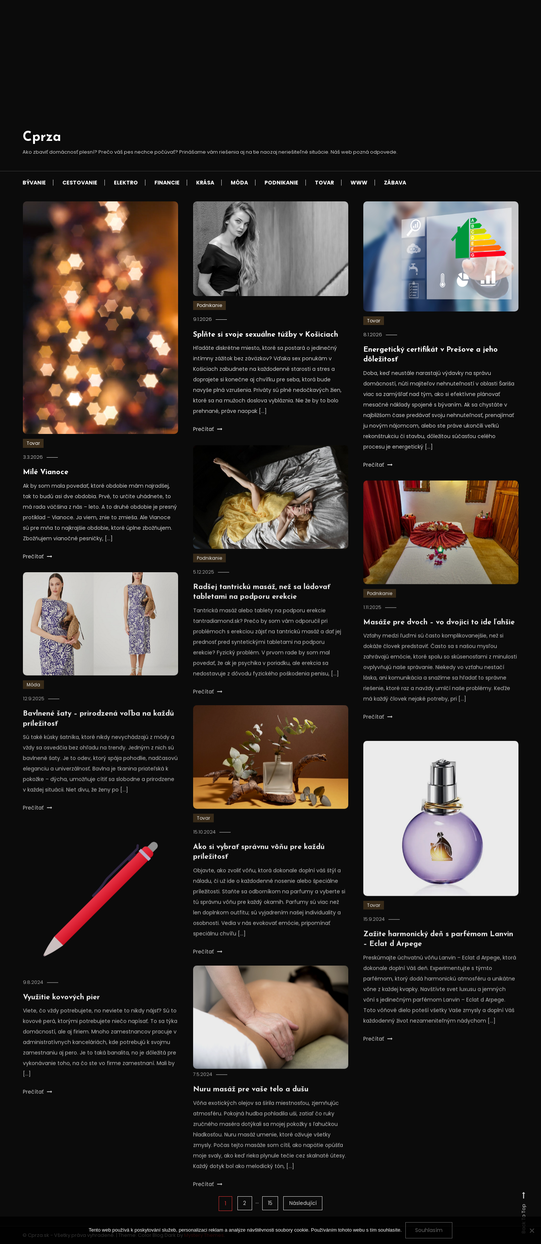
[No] (531, 1230)
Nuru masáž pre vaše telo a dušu (252, 1101)
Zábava (395, 182)
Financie (167, 182)
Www (359, 182)
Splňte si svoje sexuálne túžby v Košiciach (267, 335)
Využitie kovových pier (63, 1009)
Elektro (126, 182)
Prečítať (37, 556)
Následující (303, 1203)
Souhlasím (429, 1230)
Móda (239, 182)
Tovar (324, 182)
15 (269, 1203)
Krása (205, 182)
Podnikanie (281, 182)
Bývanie (34, 182)
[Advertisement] (210, 71)
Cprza (42, 137)
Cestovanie (79, 182)
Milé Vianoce (46, 472)
